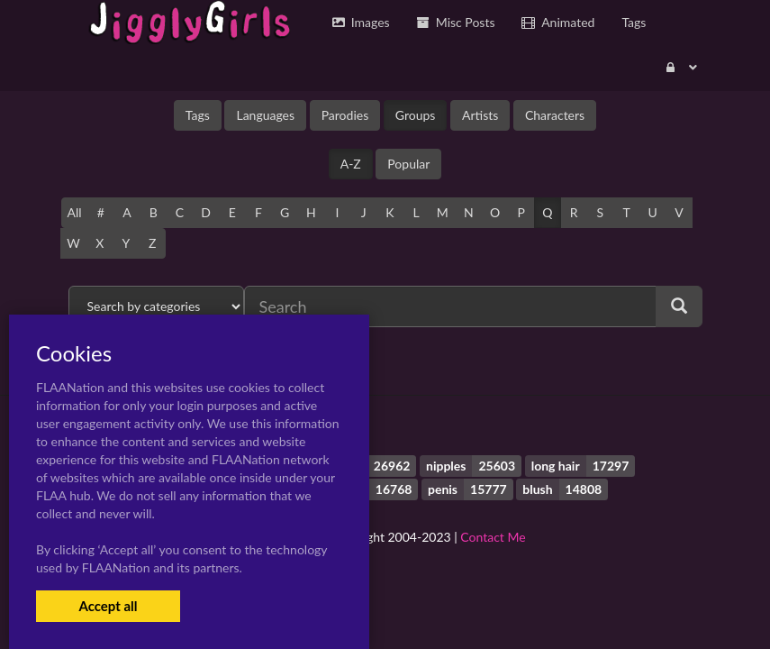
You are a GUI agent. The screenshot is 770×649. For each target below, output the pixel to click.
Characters (554, 115)
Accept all (107, 606)
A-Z (350, 163)
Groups (415, 115)
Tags (198, 115)
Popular (408, 163)
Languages (265, 115)
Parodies (345, 115)
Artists (480, 115)
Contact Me (492, 536)
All (75, 212)
